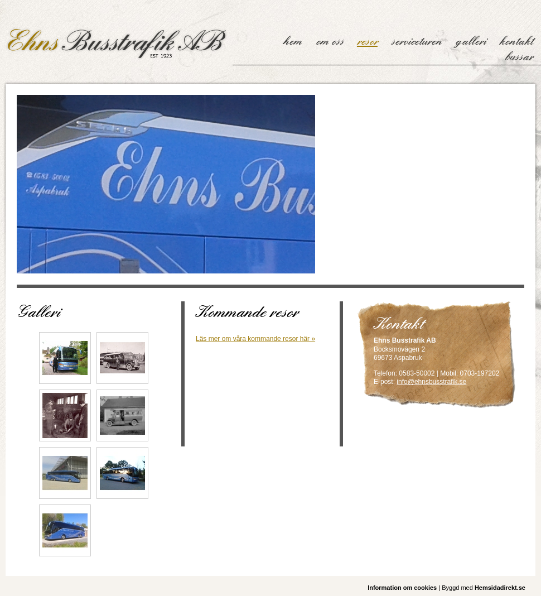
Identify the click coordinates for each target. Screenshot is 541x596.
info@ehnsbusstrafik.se (431, 382)
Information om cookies (402, 587)
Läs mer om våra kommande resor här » (255, 339)
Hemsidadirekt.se (500, 587)
